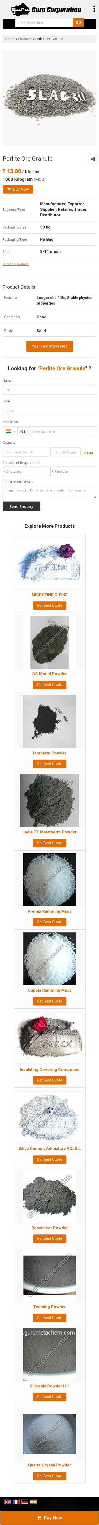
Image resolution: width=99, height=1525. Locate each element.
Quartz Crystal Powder (49, 1465)
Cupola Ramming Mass (50, 990)
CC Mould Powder (49, 673)
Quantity (9, 442)
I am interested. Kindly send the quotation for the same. (49, 492)
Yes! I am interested (50, 346)
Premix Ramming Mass (50, 911)
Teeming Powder (49, 1306)
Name (7, 380)
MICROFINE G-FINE (50, 594)
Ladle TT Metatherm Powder (49, 832)
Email (7, 401)
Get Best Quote (49, 605)
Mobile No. (11, 422)
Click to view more (16, 264)
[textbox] (65, 452)
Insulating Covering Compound (49, 1069)
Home (10, 39)
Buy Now (18, 189)
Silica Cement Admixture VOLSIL (49, 1148)
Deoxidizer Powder (49, 1227)
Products (25, 39)
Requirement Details (18, 482)
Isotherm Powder (49, 753)
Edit (88, 453)
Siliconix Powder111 (49, 1386)
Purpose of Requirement (21, 463)
